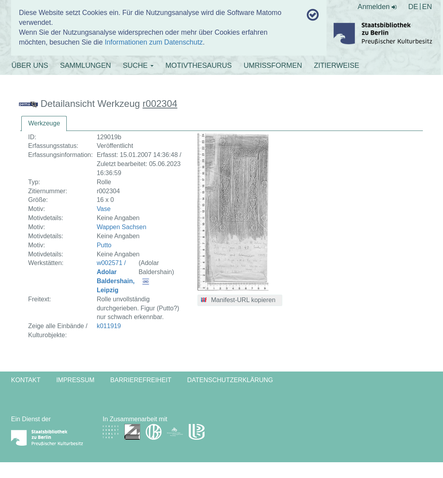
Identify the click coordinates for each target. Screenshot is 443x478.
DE (413, 7)
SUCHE (138, 65)
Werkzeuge (44, 123)
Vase (104, 208)
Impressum (75, 380)
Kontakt (25, 380)
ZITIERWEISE (336, 65)
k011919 (109, 326)
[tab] (44, 123)
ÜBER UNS (29, 65)
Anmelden (377, 7)
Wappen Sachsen (121, 227)
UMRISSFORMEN (273, 65)
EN (427, 7)
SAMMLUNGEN (85, 65)
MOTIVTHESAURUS (198, 65)
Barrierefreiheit (140, 380)
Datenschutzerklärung (230, 380)
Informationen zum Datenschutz (154, 42)
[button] (239, 300)
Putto (104, 245)
